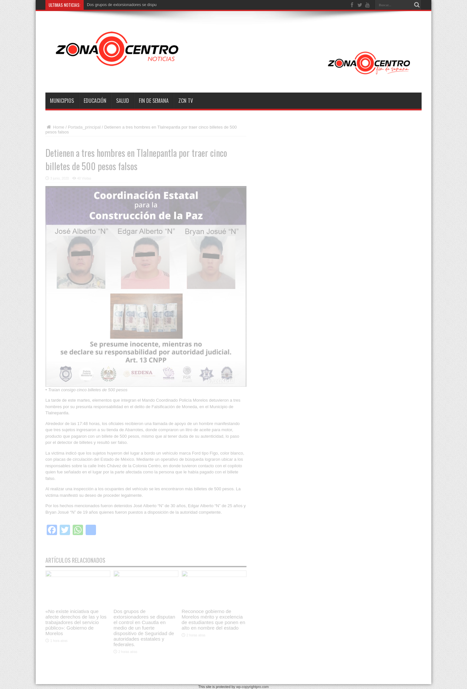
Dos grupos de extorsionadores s (115, 5)
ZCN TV (185, 101)
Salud (122, 101)
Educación (95, 101)
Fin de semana (154, 101)
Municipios (62, 101)
